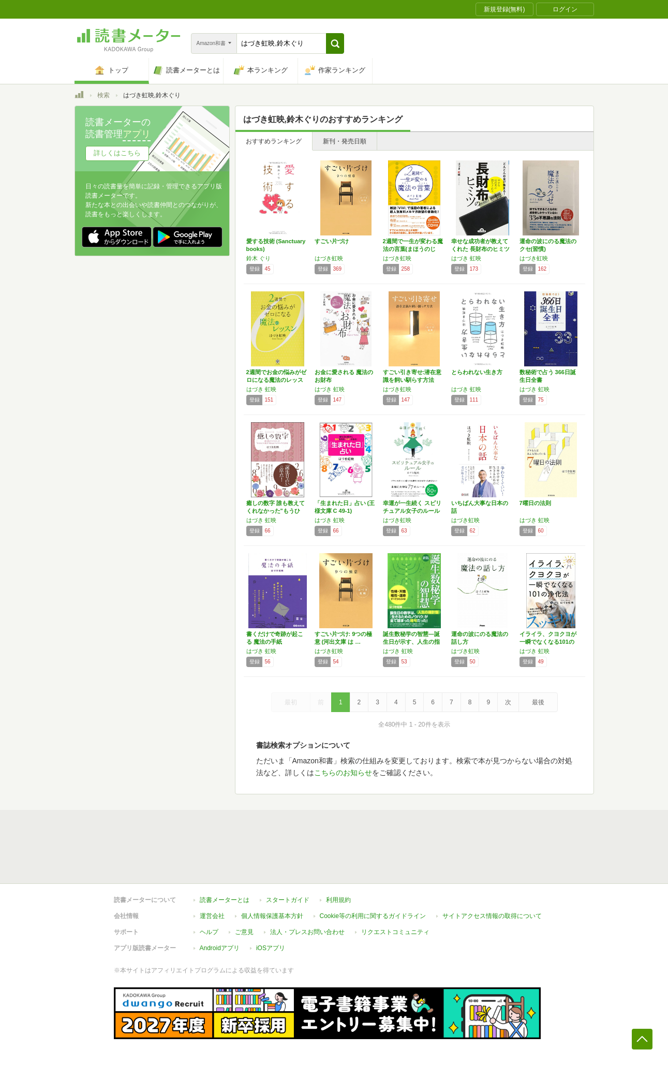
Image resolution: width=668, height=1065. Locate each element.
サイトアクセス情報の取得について (492, 916)
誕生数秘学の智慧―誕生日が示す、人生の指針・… (411, 642)
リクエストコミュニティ (395, 932)
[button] (335, 43)
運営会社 (212, 916)
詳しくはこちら (117, 153)
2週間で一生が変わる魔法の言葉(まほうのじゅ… (413, 249)
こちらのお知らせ (343, 772)
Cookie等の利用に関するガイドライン (373, 916)
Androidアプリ (220, 948)
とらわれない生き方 (476, 372)
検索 (103, 95)
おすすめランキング (274, 141)
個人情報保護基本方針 (272, 916)
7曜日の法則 (535, 503)
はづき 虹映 (466, 258)
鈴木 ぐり (258, 258)
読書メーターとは (224, 900)
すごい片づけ (332, 241)
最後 (538, 702)
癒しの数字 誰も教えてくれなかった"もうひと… (275, 511)
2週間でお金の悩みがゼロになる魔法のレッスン (276, 380)
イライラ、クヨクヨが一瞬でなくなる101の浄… (547, 642)
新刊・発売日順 (344, 141)
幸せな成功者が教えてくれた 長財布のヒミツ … (480, 249)
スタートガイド (287, 900)
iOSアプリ (270, 948)
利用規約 (338, 900)
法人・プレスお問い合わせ (307, 932)
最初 (291, 702)
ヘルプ (209, 932)
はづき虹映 (329, 258)
